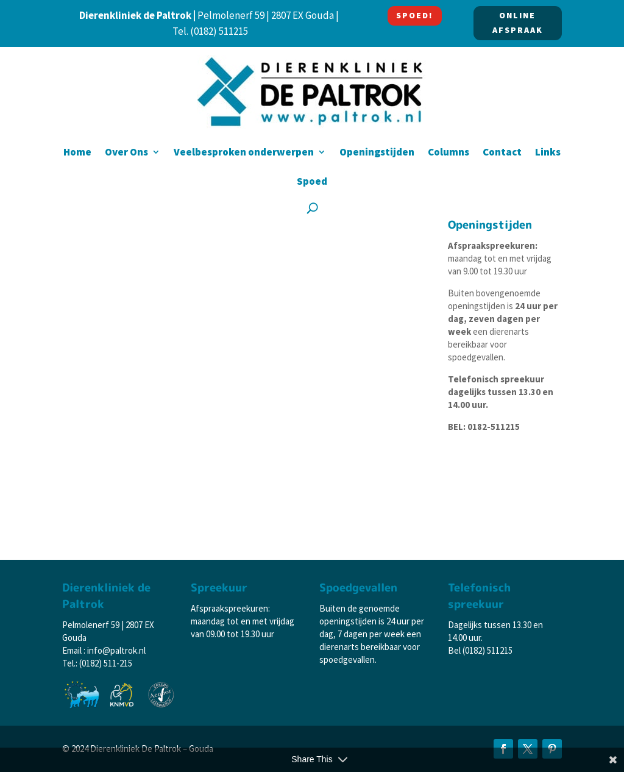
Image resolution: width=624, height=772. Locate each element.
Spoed (312, 182)
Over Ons (126, 153)
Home (77, 153)
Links (548, 153)
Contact (502, 153)
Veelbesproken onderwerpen (244, 153)
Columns (448, 153)
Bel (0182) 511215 (480, 650)
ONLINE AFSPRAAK (517, 22)
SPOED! (414, 15)
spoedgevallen (475, 357)
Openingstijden (376, 153)
